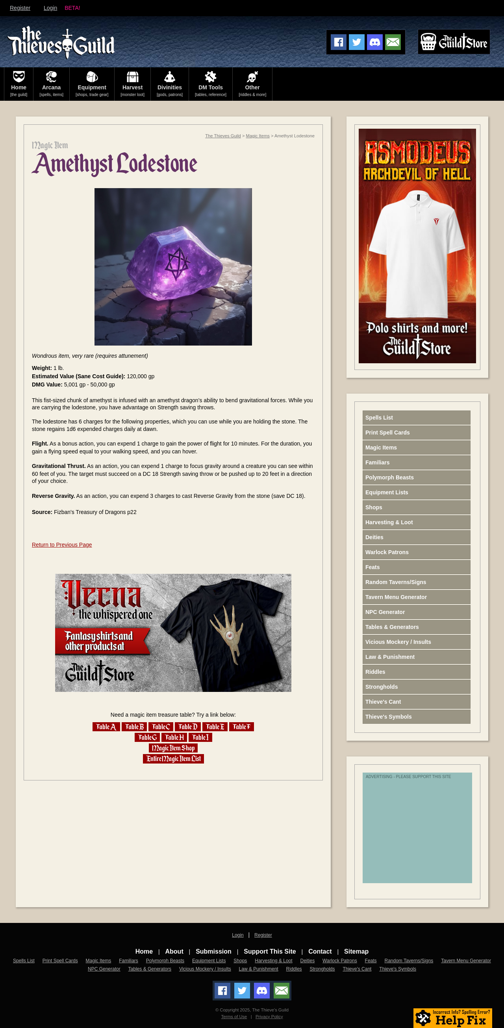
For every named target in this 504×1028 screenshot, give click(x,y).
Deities (374, 537)
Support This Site (270, 951)
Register (20, 8)
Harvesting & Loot (389, 522)
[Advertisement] (428, 832)
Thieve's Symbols (388, 717)
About (174, 951)
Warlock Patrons (387, 552)
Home (144, 951)
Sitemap (356, 951)
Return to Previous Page (62, 545)
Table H (174, 737)
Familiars (377, 462)
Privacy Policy (269, 1016)
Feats (372, 567)
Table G (147, 737)
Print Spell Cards (387, 432)
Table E (215, 726)
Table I (200, 737)
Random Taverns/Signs (395, 582)
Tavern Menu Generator (396, 597)
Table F (241, 726)
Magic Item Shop (173, 748)
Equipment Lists (386, 492)
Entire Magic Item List (173, 758)
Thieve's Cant (383, 702)
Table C (161, 726)
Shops (373, 507)
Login (50, 8)
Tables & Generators (392, 627)
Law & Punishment (390, 657)
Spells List (379, 417)
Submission (214, 951)
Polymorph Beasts (389, 477)
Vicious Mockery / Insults (398, 642)
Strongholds (381, 687)
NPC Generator (385, 612)
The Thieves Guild (223, 135)
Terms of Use (234, 1016)
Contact (320, 951)
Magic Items (258, 135)
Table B (134, 726)
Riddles (375, 672)
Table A (106, 726)
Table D (188, 726)
